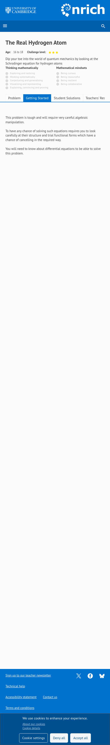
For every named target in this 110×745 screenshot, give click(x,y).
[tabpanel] (54, 136)
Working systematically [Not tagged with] (22, 76)
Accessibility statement (21, 697)
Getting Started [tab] (37, 98)
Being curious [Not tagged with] (68, 73)
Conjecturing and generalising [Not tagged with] (26, 80)
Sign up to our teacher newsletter (28, 675)
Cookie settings (33, 738)
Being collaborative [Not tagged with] (71, 84)
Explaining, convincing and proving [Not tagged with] (29, 87)
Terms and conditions (19, 708)
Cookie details (31, 728)
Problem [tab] (14, 98)
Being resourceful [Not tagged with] (70, 76)
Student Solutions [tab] (67, 98)
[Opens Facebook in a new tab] (90, 675)
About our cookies (33, 724)
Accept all (80, 738)
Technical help (15, 686)
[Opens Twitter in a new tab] (78, 675)
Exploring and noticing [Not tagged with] (22, 73)
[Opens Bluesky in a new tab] (102, 676)
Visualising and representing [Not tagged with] (25, 84)
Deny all (59, 738)
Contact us (50, 697)
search (103, 26)
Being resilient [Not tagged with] (69, 80)
